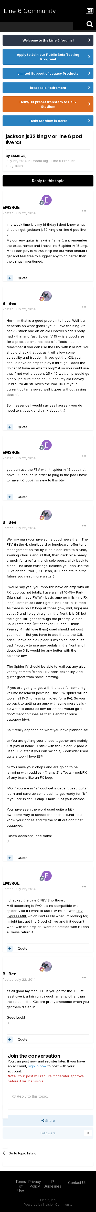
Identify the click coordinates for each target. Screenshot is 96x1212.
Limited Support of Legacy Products (48, 73)
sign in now (37, 1066)
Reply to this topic (48, 181)
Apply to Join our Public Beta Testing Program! (48, 56)
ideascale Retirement (48, 88)
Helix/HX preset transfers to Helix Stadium (48, 104)
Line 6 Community (30, 11)
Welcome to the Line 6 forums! (48, 40)
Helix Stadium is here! (48, 121)
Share (48, 1120)
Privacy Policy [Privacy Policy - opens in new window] (34, 1183)
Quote (22, 278)
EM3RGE (18, 156)
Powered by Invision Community (48, 1204)
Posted (19, 213)
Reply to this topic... (30, 1096)
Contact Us (77, 1182)
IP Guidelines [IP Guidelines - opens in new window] (52, 1183)
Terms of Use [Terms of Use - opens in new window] (20, 1186)
